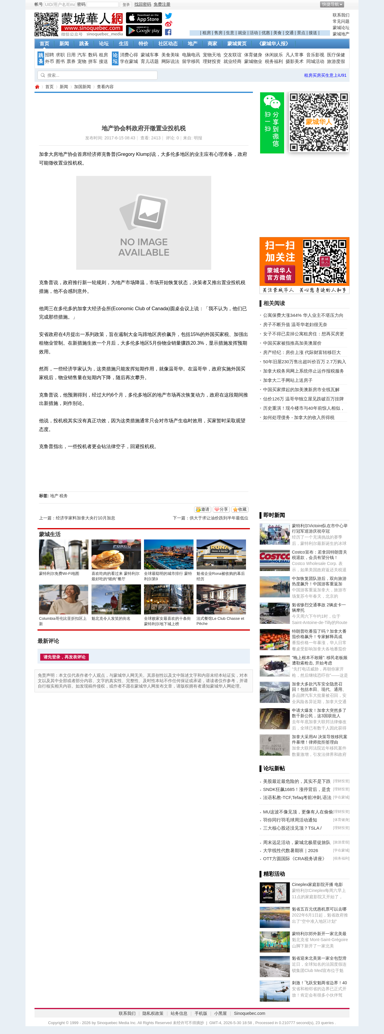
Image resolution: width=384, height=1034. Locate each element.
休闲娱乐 (274, 54)
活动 (254, 32)
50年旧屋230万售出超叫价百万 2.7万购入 (304, 361)
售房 (218, 32)
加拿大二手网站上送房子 (288, 380)
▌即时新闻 (272, 515)
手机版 (201, 1013)
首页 (44, 43)
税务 (63, 495)
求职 (60, 54)
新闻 (64, 43)
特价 (143, 43)
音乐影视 (315, 54)
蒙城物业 (253, 61)
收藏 (242, 509)
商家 (212, 43)
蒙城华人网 (36, 86)
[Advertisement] (260, 21)
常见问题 (341, 21)
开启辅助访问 (348, 4)
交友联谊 (233, 54)
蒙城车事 (150, 54)
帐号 (38, 4)
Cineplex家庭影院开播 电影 (317, 884)
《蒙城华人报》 (273, 43)
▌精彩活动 (272, 874)
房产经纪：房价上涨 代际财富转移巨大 (302, 352)
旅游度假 (336, 61)
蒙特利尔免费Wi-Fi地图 (59, 573)
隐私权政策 (153, 1013)
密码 (81, 4)
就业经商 (233, 61)
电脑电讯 (191, 54)
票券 (71, 61)
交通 (289, 32)
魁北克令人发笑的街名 (111, 618)
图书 (60, 61)
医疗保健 (336, 54)
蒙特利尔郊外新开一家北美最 (319, 933)
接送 (313, 32)
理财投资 (212, 61)
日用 (71, 54)
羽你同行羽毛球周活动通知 (290, 819)
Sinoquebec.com (249, 1013)
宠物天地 (212, 54)
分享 (224, 509)
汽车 (81, 54)
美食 (277, 32)
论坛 (104, 43)
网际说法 (170, 61)
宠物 (81, 61)
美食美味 (170, 54)
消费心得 (129, 54)
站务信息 (179, 1013)
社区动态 (168, 43)
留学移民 (191, 61)
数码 (92, 54)
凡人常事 (295, 54)
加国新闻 (82, 86)
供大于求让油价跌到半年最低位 (219, 518)
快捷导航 (330, 4)
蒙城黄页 (237, 43)
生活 (123, 43)
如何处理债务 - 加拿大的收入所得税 (298, 417)
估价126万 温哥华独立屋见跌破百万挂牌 (303, 398)
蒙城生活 (50, 534)
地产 (192, 43)
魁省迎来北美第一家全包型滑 (319, 958)
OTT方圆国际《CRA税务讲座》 (295, 858)
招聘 (49, 54)
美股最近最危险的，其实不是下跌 (297, 781)
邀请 (205, 509)
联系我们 (341, 15)
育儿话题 (150, 61)
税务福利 (274, 61)
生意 (230, 32)
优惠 (266, 32)
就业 (242, 32)
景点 (301, 32)
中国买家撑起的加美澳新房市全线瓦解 (301, 389)
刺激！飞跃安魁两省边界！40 (319, 982)
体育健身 (253, 54)
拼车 (92, 61)
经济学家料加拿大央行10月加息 (85, 518)
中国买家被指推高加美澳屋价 (292, 343)
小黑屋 (220, 1013)
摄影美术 (295, 61)
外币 (49, 61)
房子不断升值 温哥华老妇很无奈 (295, 324)
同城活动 (315, 61)
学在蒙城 (129, 61)
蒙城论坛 (341, 27)
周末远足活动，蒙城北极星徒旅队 (297, 842)
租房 (206, 32)
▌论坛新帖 (272, 768)
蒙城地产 (341, 33)
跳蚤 (84, 43)
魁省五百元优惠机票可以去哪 (319, 909)
